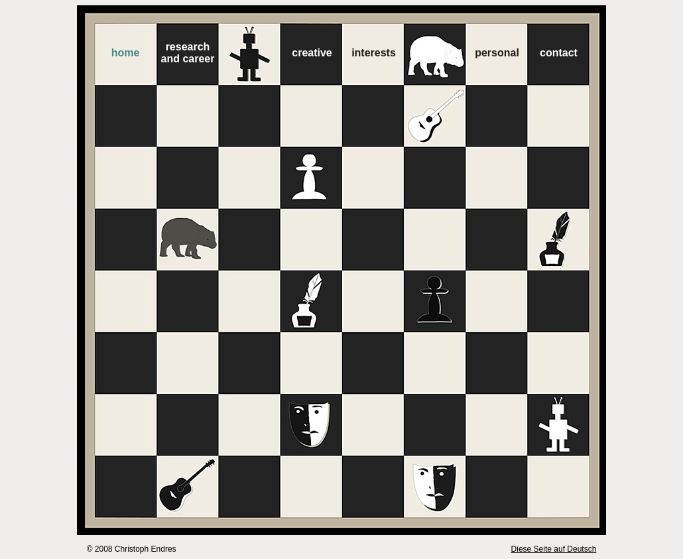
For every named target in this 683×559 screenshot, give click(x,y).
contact (559, 52)
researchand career (188, 52)
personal (497, 52)
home (125, 52)
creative (312, 52)
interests (373, 52)
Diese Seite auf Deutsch (554, 549)
